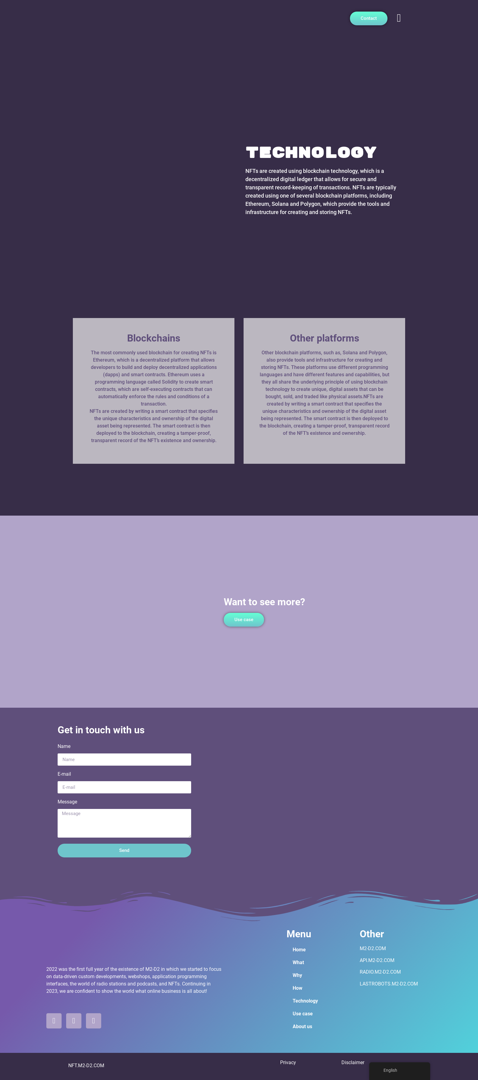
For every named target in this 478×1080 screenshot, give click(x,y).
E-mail (64, 774)
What (298, 962)
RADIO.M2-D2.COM (380, 972)
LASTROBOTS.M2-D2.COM (389, 984)
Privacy (288, 1062)
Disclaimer (352, 1062)
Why (297, 975)
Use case (303, 1014)
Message (67, 802)
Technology (305, 1001)
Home (299, 950)
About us (302, 1026)
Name (64, 746)
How (297, 988)
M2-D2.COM (373, 948)
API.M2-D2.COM (377, 960)
